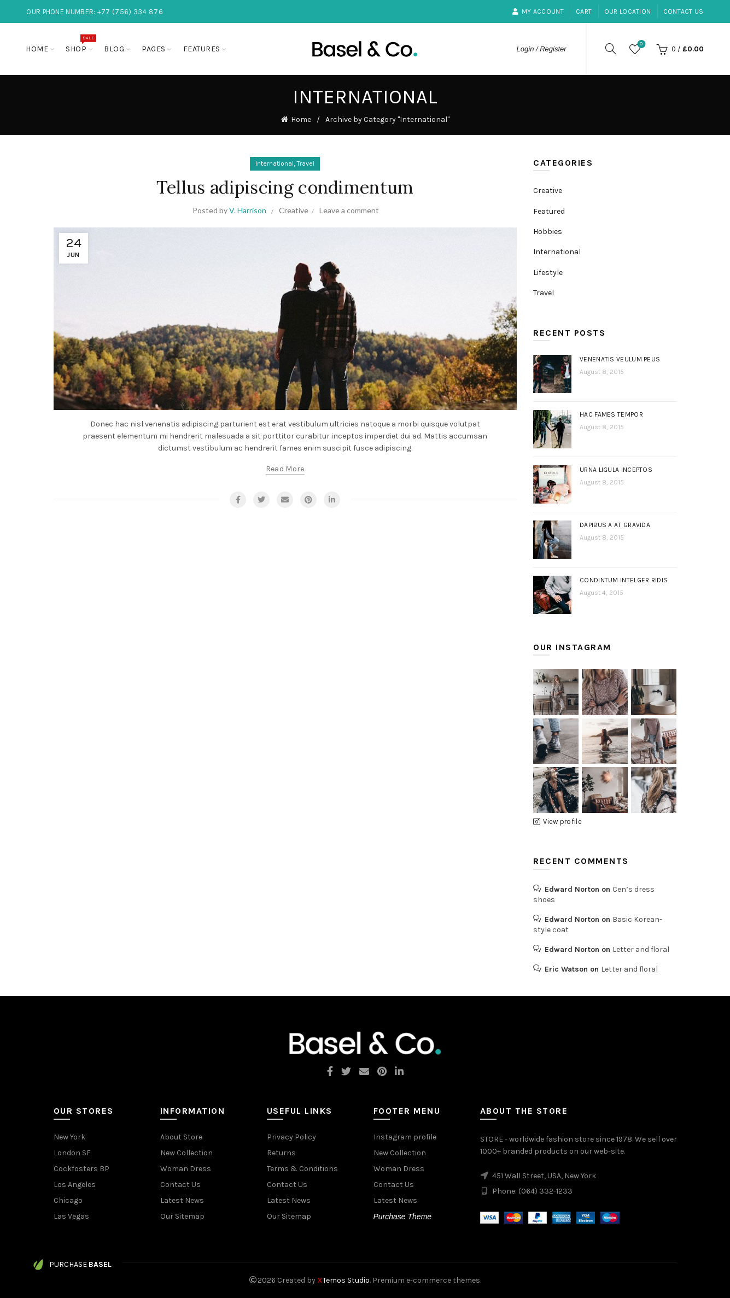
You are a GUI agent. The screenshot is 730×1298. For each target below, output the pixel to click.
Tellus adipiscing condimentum (285, 187)
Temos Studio (343, 1280)
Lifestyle (548, 272)
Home (37, 49)
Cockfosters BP (81, 1168)
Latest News (182, 1200)
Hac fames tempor (611, 414)
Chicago (68, 1200)
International (274, 163)
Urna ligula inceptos (616, 469)
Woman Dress (185, 1168)
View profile (562, 821)
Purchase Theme (402, 1216)
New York (69, 1137)
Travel (305, 163)
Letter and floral (640, 949)
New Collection (186, 1152)
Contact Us (683, 11)
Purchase (72, 1264)
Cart (584, 11)
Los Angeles (75, 1184)
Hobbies (547, 231)
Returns (281, 1152)
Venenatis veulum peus (620, 359)
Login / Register (542, 49)
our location (627, 11)
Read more (285, 468)
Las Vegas (71, 1216)
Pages (154, 49)
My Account (538, 11)
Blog (114, 49)
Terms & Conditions (302, 1168)
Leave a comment (349, 210)
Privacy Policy (291, 1137)
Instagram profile (404, 1137)
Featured (549, 211)
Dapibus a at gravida (615, 525)
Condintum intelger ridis (624, 580)
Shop (80, 44)
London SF (72, 1152)
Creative (293, 210)
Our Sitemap (182, 1216)
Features (201, 49)
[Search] (611, 48)
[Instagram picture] (556, 692)
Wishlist (640, 44)
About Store (181, 1137)
